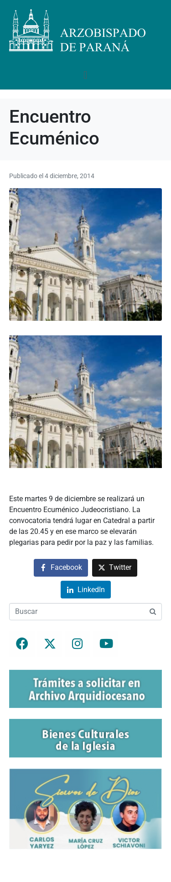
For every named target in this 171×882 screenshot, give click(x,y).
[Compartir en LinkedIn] (86, 589)
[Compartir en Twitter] (114, 568)
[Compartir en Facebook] (61, 568)
